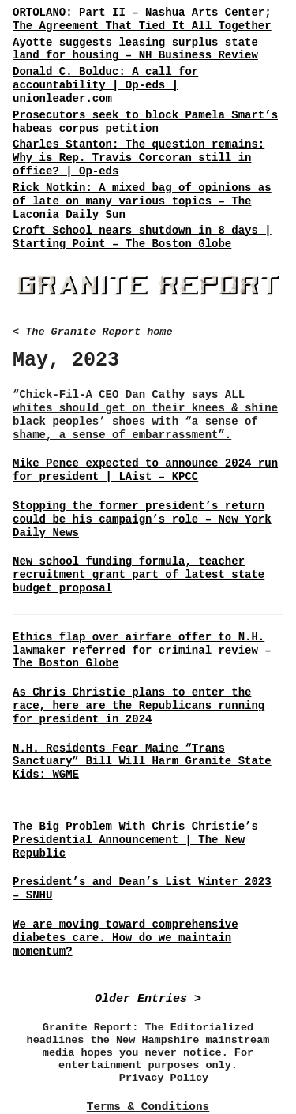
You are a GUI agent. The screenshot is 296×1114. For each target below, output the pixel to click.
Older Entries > (148, 999)
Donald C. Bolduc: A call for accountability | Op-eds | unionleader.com (105, 85)
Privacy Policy (163, 1078)
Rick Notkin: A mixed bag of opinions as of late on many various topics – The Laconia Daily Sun (142, 201)
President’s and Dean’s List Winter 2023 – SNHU (142, 889)
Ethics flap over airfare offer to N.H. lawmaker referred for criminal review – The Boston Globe (142, 650)
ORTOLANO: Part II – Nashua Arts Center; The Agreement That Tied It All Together (142, 19)
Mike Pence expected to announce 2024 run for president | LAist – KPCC (145, 470)
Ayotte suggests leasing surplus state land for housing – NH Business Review (135, 49)
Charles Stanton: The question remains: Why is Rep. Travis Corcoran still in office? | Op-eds (138, 158)
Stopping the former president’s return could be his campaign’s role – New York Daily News (142, 519)
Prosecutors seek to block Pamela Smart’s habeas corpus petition (145, 122)
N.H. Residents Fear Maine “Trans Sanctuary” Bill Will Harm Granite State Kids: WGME (142, 762)
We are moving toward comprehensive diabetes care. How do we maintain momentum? (125, 938)
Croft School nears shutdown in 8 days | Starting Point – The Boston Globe (142, 237)
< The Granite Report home (93, 332)
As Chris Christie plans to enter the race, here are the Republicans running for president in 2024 (138, 706)
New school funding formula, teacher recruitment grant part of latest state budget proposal (138, 575)
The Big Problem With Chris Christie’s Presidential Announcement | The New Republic (135, 840)
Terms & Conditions (148, 1107)
